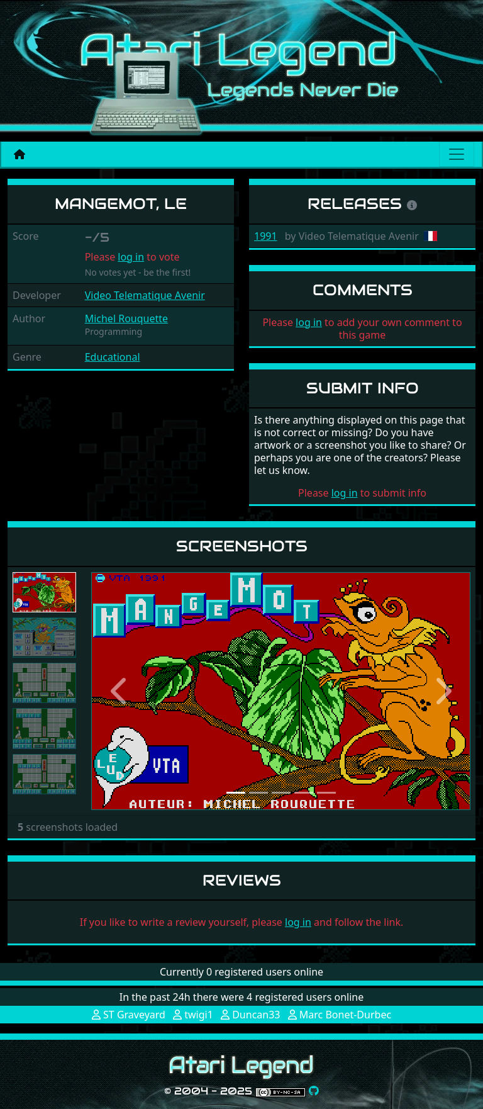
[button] (119, 690)
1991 (265, 236)
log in (131, 257)
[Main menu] (456, 154)
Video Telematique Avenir (145, 295)
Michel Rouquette (126, 318)
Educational (112, 357)
